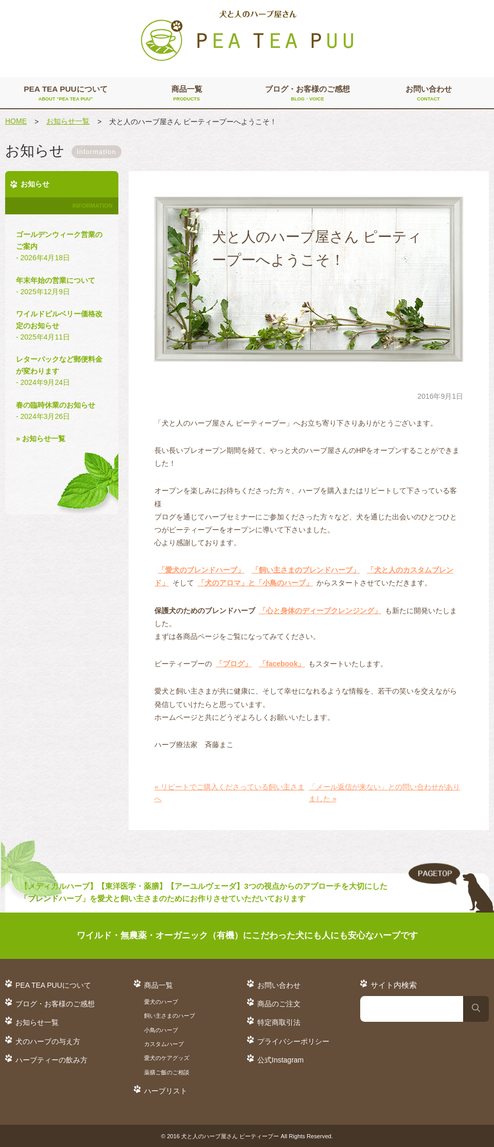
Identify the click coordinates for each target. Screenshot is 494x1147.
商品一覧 (186, 94)
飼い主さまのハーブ (169, 1016)
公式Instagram (280, 1060)
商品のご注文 (279, 1004)
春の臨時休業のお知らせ (62, 412)
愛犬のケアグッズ (166, 1058)
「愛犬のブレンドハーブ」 (201, 570)
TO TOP (451, 888)
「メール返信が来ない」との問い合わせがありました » (384, 792)
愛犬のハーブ (161, 1002)
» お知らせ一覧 (40, 438)
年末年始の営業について (62, 287)
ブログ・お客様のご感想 (307, 94)
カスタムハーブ (164, 1044)
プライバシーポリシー (293, 1041)
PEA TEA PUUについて (65, 94)
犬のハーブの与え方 (47, 1041)
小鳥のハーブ (161, 1030)
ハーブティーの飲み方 (51, 1060)
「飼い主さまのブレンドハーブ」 (306, 570)
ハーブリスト (165, 1091)
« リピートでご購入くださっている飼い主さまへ (229, 792)
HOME (16, 121)
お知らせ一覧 (68, 121)
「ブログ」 (234, 664)
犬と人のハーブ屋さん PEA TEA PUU (247, 36)
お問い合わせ (428, 94)
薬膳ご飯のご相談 (166, 1072)
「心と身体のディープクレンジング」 (320, 610)
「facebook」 (282, 664)
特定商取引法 (279, 1022)
